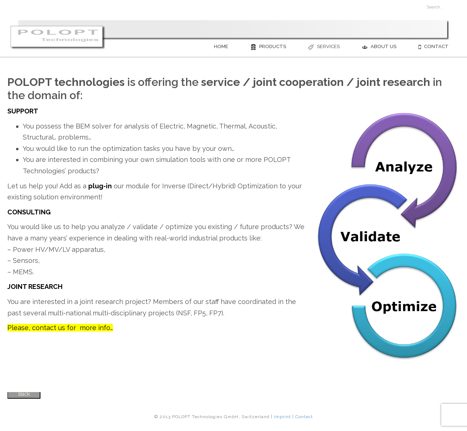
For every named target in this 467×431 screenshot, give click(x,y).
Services (324, 47)
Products (268, 47)
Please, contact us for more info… (60, 328)
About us (379, 47)
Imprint (282, 416)
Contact (433, 47)
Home (221, 46)
